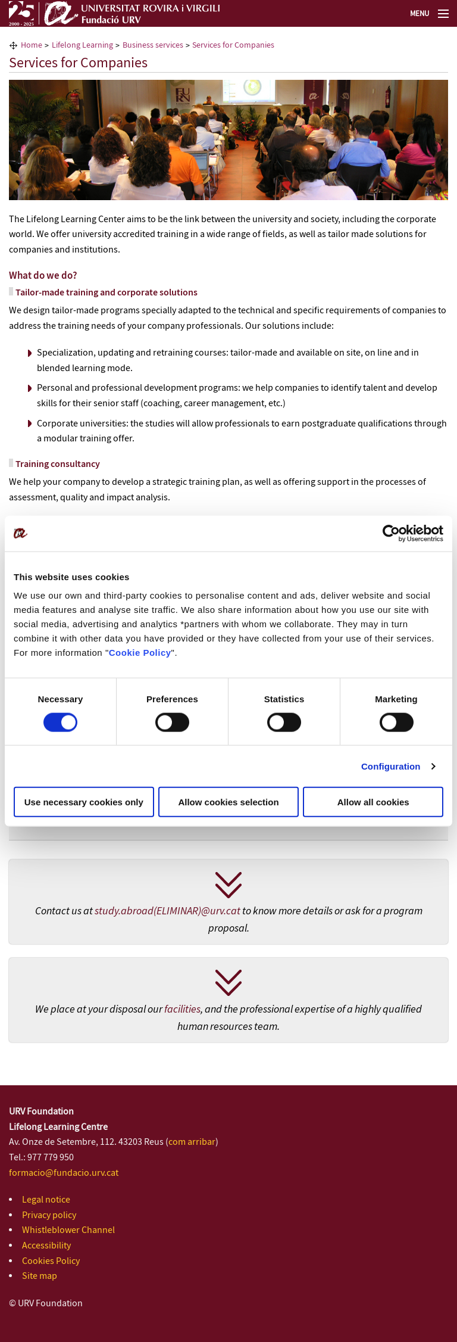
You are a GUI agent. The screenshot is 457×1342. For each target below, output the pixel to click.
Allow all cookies (373, 802)
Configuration (391, 766)
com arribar (191, 1142)
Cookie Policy (140, 652)
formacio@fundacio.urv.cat (63, 1173)
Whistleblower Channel (68, 1230)
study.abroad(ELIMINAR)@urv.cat (167, 911)
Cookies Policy (51, 1261)
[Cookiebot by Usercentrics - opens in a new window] (391, 533)
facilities (182, 1009)
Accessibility (46, 1246)
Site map (39, 1276)
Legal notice (46, 1200)
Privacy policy (49, 1215)
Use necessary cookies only (83, 802)
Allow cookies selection (228, 802)
